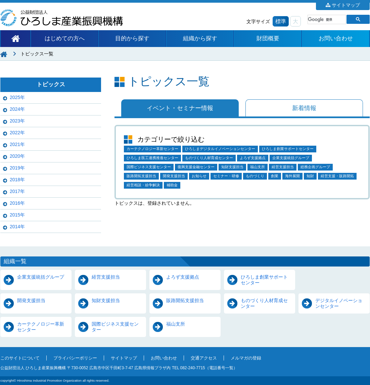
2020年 (17, 156)
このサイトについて (20, 358)
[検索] (326, 19)
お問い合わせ (336, 38)
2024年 (17, 109)
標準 (280, 21)
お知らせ (199, 176)
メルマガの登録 (246, 358)
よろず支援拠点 (253, 158)
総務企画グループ (315, 167)
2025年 (17, 97)
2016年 (17, 203)
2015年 (17, 215)
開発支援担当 (174, 176)
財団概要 (268, 38)
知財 (310, 176)
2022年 (17, 132)
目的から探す (132, 38)
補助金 (172, 185)
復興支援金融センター (196, 167)
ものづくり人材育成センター (209, 158)
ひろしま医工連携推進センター (152, 158)
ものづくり (255, 176)
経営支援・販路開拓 (337, 176)
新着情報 (304, 108)
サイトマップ (346, 5)
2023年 (17, 121)
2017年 (17, 191)
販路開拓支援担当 (141, 176)
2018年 (17, 179)
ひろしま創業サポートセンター (288, 149)
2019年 (17, 168)
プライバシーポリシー (75, 358)
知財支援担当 (232, 167)
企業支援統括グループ (290, 158)
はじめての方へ (65, 38)
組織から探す (200, 38)
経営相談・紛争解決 (143, 185)
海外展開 (292, 176)
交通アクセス (204, 358)
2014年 (17, 226)
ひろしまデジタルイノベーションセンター (220, 149)
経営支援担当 (283, 167)
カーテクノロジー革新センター (152, 149)
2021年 (17, 144)
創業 (274, 176)
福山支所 (257, 167)
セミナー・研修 (226, 176)
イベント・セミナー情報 (180, 108)
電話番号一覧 (221, 368)
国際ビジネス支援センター (149, 167)
